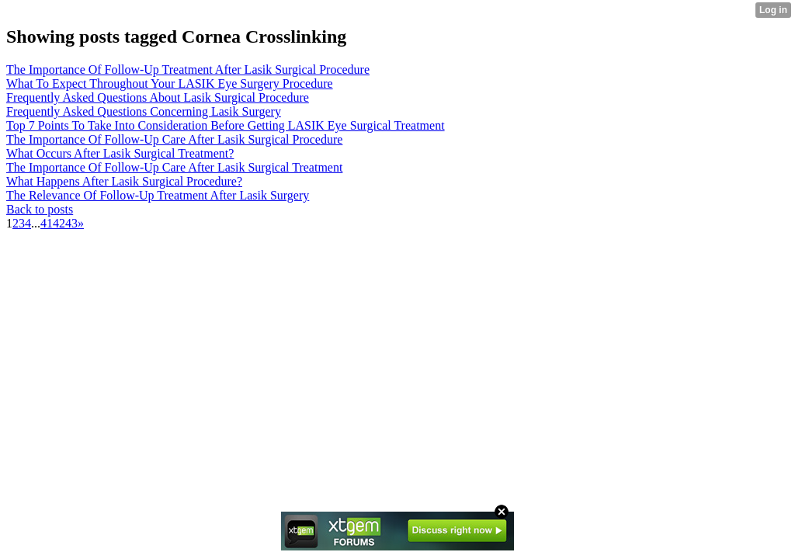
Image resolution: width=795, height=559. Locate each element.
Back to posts (39, 209)
